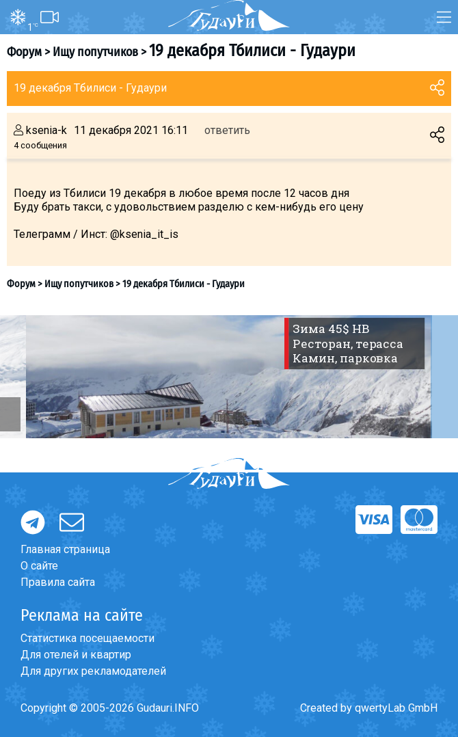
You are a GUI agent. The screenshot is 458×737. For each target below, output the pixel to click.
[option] (229, 376)
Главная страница (65, 549)
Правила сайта (58, 582)
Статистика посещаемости (87, 638)
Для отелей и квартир (76, 654)
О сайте (39, 565)
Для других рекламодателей (93, 671)
